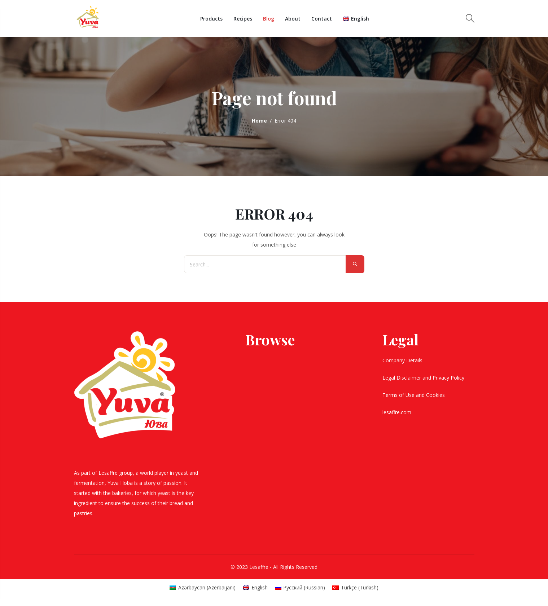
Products (211, 18)
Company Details (403, 360)
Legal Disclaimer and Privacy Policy (424, 377)
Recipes (242, 18)
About (293, 18)
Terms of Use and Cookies (414, 395)
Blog (268, 18)
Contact (321, 18)
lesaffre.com (396, 412)
